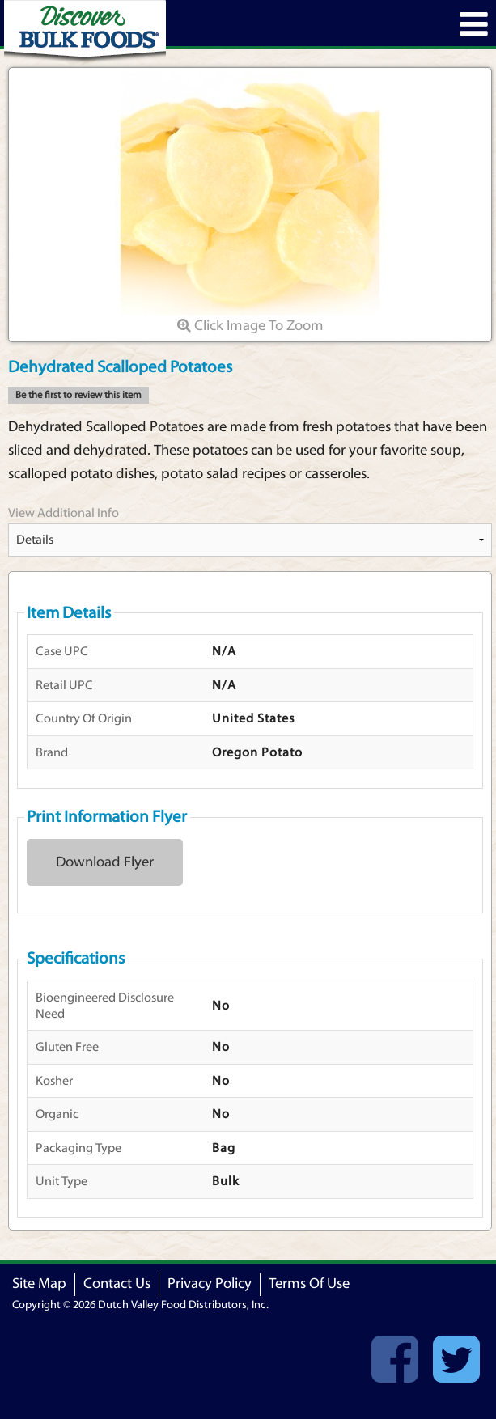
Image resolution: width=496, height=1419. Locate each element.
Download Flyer (105, 862)
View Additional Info (63, 513)
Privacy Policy (209, 1283)
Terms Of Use (309, 1283)
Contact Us (116, 1283)
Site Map (39, 1283)
